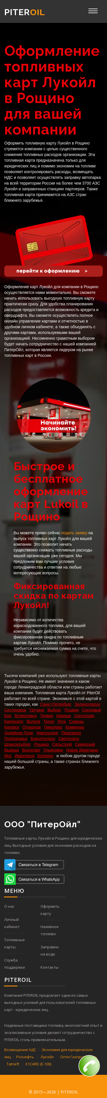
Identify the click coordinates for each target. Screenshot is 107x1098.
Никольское (47, 733)
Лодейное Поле (18, 733)
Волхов (33, 721)
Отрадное (32, 727)
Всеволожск (26, 715)
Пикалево (53, 727)
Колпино (45, 755)
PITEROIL (69, 1092)
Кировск (11, 727)
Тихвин (46, 715)
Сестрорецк (15, 710)
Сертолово (84, 715)
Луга (61, 721)
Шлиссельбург (17, 744)
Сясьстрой (62, 744)
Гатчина (36, 710)
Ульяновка (53, 750)
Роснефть (25, 1056)
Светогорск (68, 738)
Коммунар (74, 727)
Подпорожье (15, 738)
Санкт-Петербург (56, 704)
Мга (7, 755)
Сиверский (85, 744)
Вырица (11, 750)
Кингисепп (13, 721)
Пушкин (71, 710)
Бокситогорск (43, 738)
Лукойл (47, 1056)
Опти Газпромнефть (78, 1056)
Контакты (49, 967)
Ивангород (24, 755)
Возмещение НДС (20, 1049)
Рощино (41, 744)
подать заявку (74, 533)
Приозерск (71, 733)
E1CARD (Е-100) (38, 1064)
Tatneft (13, 1064)
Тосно (48, 721)
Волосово (31, 750)
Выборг (54, 710)
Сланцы (76, 721)
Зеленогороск (87, 704)
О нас (9, 906)
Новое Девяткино (82, 750)
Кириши (63, 715)
